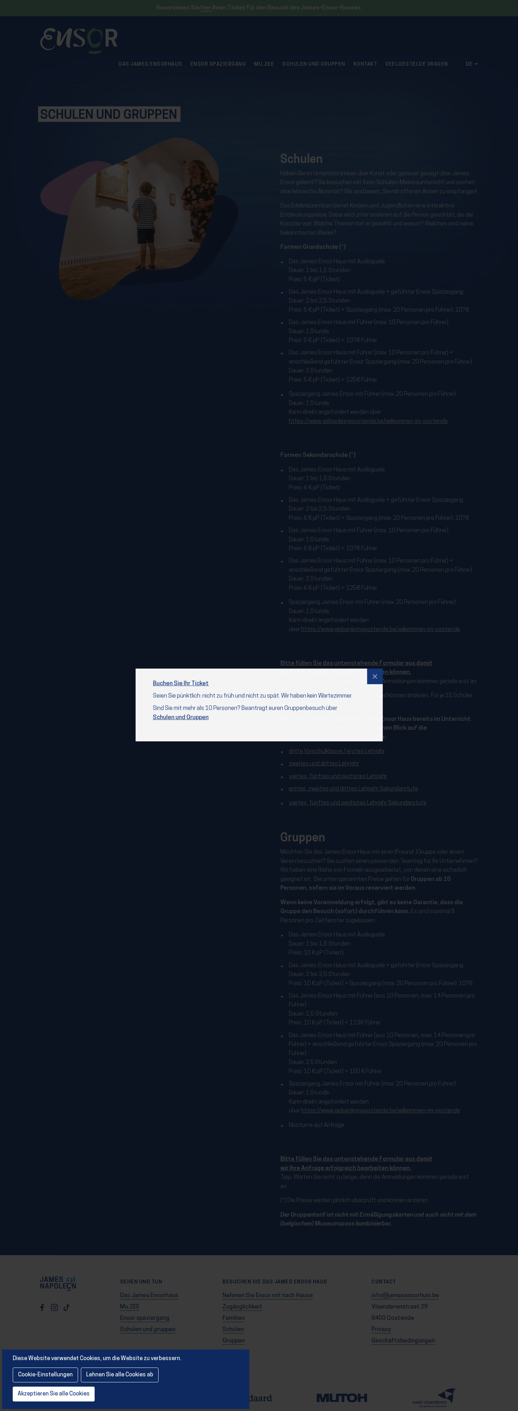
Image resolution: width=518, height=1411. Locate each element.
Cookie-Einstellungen (45, 1375)
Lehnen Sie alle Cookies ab (119, 1375)
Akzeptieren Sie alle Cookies (54, 1394)
